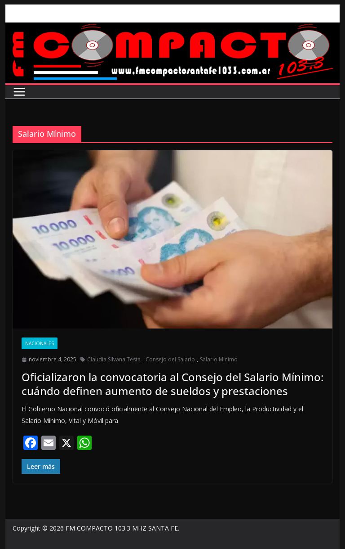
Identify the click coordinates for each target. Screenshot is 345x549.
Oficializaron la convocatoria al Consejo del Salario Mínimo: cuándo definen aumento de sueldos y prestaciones (172, 383)
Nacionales (39, 343)
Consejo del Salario (170, 359)
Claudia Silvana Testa (114, 359)
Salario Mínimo (219, 359)
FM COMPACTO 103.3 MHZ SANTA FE (122, 528)
